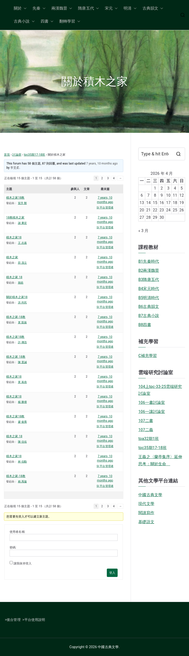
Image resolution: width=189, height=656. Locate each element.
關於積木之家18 (17, 297)
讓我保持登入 (23, 563)
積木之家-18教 (15, 317)
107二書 (145, 420)
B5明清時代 (148, 297)
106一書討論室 (151, 402)
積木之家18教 (15, 197)
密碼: (13, 547)
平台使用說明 (34, 620)
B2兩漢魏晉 (148, 270)
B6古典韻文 (148, 306)
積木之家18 (13, 237)
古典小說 (24, 21)
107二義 (145, 429)
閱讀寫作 (146, 512)
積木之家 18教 (15, 356)
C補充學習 (147, 355)
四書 (47, 21)
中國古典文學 (150, 494)
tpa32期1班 (148, 438)
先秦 (38, 8)
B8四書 (144, 324)
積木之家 (12, 257)
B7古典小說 (148, 315)
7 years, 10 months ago (102, 163)
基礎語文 (146, 521)
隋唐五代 (88, 8)
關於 (20, 8)
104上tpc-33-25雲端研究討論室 (160, 390)
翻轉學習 (69, 21)
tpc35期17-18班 (34, 154)
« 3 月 (143, 230)
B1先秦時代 (148, 261)
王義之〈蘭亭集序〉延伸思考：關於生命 (160, 460)
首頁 (7, 154)
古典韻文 (152, 8)
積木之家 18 (14, 277)
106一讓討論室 (151, 411)
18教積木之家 (15, 217)
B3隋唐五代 (148, 279)
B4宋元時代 (148, 288)
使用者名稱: (17, 531)
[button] (24, 8)
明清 (130, 8)
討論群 (16, 154)
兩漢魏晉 (61, 8)
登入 (112, 572)
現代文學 (146, 503)
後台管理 (14, 620)
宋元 (111, 8)
